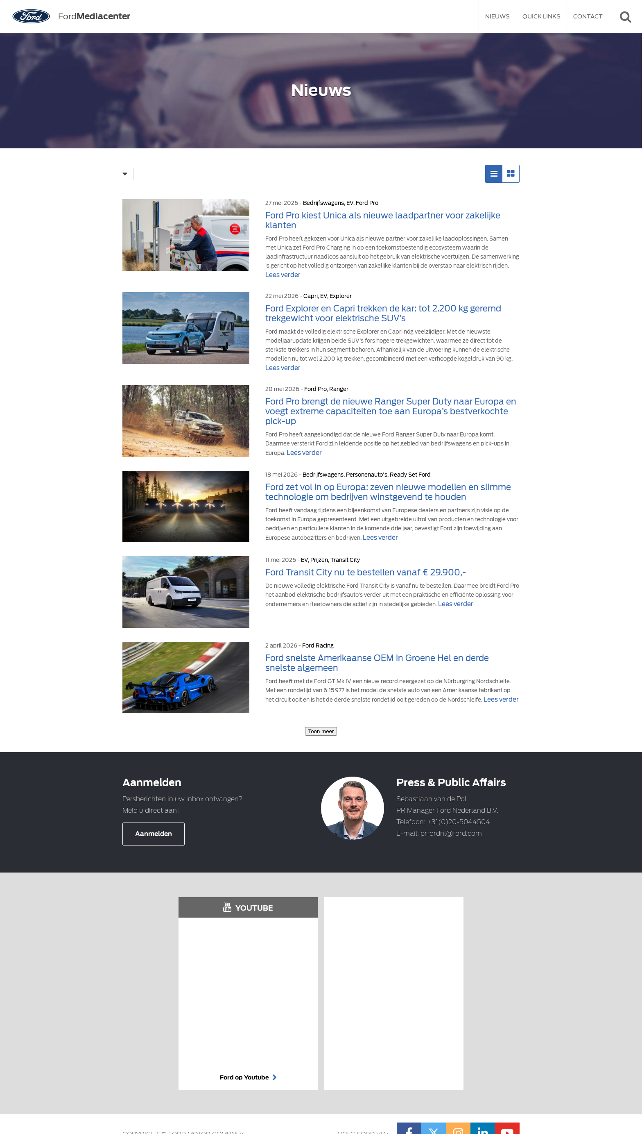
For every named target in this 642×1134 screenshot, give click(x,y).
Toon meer (321, 731)
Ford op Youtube (248, 1077)
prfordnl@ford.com (451, 833)
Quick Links (541, 16)
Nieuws (497, 16)
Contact (588, 16)
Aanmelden (153, 834)
